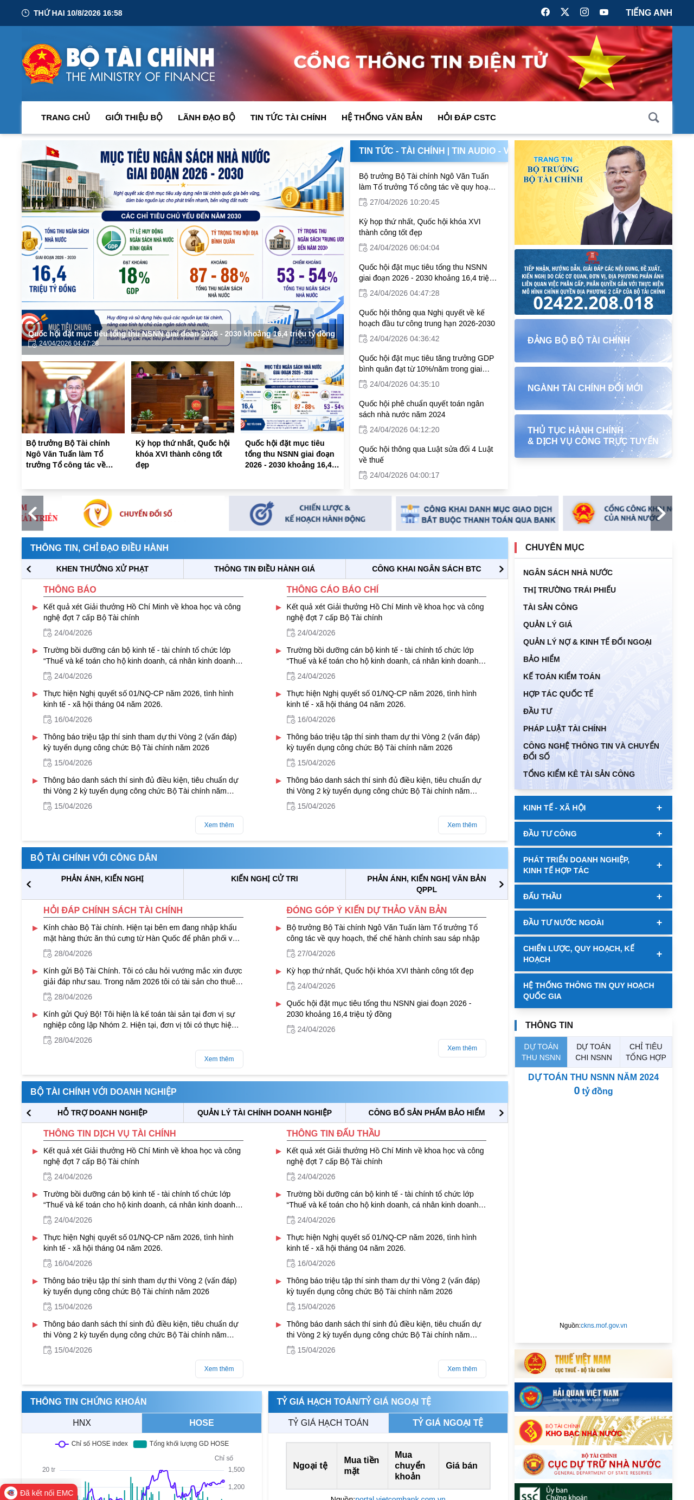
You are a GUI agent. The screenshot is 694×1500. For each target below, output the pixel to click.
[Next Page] (326, 248)
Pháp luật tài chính (564, 728)
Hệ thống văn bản (382, 117)
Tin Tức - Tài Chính (402, 150)
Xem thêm (219, 825)
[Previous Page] (39, 248)
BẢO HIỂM (541, 659)
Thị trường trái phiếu (569, 590)
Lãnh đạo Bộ (206, 117)
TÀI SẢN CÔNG (550, 607)
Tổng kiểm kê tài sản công (579, 774)
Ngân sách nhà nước (568, 572)
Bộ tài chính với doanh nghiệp (103, 1091)
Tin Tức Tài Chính (288, 117)
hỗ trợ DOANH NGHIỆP (102, 1112)
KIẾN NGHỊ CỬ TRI (264, 878)
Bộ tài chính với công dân (93, 857)
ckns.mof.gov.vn (604, 1325)
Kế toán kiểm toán (561, 676)
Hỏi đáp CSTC (467, 117)
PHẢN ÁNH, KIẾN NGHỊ (102, 878)
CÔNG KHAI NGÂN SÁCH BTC (426, 568)
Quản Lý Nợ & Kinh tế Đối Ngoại (587, 642)
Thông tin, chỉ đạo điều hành (99, 548)
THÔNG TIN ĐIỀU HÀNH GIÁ (264, 568)
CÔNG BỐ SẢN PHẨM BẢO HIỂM (427, 1112)
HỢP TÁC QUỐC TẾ (558, 694)
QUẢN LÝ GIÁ (548, 624)
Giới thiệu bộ (134, 117)
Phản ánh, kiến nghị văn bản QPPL (426, 884)
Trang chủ (65, 117)
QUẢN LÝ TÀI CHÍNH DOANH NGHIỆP (264, 1112)
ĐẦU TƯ (537, 711)
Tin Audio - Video (491, 150)
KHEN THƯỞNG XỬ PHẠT (102, 568)
